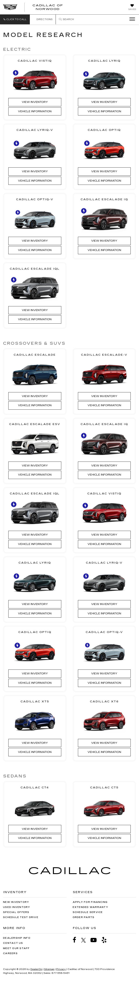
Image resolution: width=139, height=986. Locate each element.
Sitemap (49, 969)
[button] (15, 19)
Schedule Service (88, 912)
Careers (10, 953)
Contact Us (13, 943)
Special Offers (16, 912)
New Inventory (16, 902)
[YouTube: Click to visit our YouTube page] (96, 940)
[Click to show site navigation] (131, 19)
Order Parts (84, 917)
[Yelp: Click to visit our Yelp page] (106, 940)
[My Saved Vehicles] (132, 7)
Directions (43, 19)
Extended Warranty (90, 907)
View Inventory (35, 102)
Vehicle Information (35, 111)
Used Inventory (16, 907)
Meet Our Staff (16, 948)
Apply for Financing (90, 902)
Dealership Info (16, 938)
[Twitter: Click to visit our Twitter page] (85, 940)
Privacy (61, 969)
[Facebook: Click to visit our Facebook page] (76, 940)
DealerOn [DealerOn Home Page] (36, 969)
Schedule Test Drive (20, 917)
